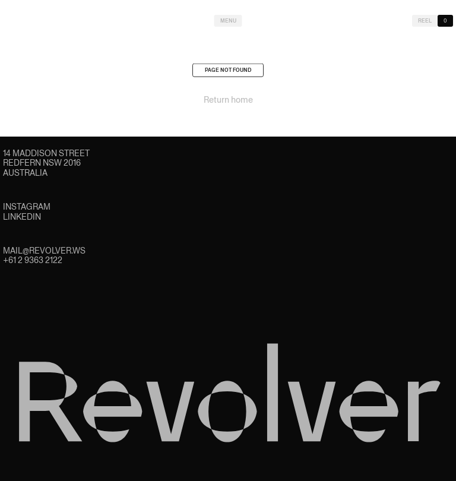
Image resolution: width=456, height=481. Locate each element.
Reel (425, 20)
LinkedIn (22, 217)
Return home (228, 101)
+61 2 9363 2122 (32, 260)
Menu (228, 20)
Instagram (26, 207)
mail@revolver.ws (44, 251)
